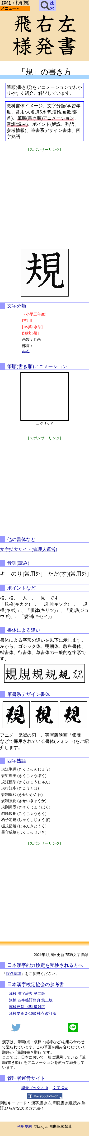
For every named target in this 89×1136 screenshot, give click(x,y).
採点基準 (13, 974)
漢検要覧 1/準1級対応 (27, 1007)
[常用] (27, 321)
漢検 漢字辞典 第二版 (27, 994)
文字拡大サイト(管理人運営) (28, 549)
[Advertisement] (44, 197)
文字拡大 (60, 1088)
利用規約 (24, 1126)
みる (26, 351)
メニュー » (10, 8)
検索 (47, 5)
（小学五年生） (35, 314)
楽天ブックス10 (34, 1088)
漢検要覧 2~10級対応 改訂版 (33, 1013)
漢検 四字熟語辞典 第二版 (31, 1000)
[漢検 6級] (30, 333)
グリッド (46, 423)
